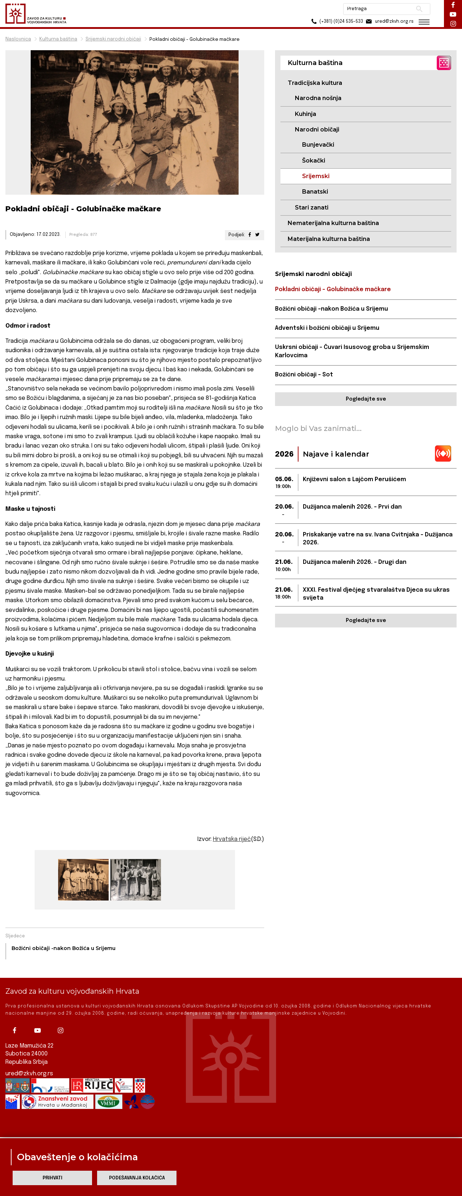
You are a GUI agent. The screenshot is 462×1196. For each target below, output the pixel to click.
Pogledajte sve (366, 399)
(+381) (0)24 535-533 (336, 21)
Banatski (315, 191)
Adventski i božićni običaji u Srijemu (327, 328)
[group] (82, 880)
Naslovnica (18, 39)
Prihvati (52, 1178)
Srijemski (316, 176)
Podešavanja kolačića (137, 1178)
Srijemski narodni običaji (113, 39)
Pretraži (418, 9)
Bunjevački (318, 144)
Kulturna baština (58, 39)
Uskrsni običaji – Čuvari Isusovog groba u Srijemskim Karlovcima (352, 351)
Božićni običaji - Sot (304, 375)
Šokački (313, 160)
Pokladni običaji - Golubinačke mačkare (333, 289)
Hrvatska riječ (232, 839)
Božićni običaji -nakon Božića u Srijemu (331, 309)
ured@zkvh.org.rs (29, 1061)
